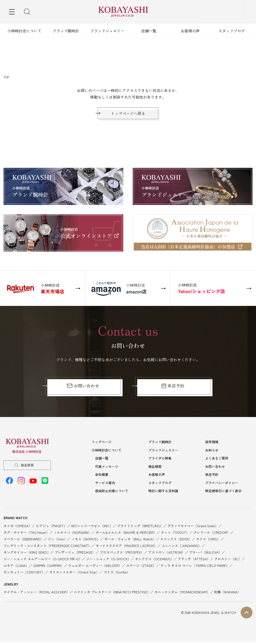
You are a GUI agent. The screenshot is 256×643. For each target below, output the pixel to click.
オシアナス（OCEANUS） (154, 559)
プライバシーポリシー (221, 484)
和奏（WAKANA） (227, 593)
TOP (6, 77)
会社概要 (101, 476)
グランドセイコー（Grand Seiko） (192, 526)
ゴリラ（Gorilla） (117, 572)
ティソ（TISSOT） (175, 533)
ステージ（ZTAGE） (141, 566)
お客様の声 (190, 31)
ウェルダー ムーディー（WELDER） (95, 566)
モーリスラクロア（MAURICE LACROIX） (126, 546)
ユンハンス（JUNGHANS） (182, 546)
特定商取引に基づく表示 (223, 491)
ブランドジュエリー (107, 31)
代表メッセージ (106, 468)
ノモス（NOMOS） (85, 539)
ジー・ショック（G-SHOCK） (108, 559)
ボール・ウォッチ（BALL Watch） (130, 539)
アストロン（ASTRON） (166, 553)
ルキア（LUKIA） (16, 566)
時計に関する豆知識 (163, 491)
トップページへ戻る (128, 114)
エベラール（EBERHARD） (24, 539)
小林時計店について (24, 31)
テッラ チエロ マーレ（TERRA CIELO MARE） (194, 566)
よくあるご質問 (216, 460)
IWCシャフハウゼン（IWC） (92, 526)
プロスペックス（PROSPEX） (122, 553)
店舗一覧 (148, 31)
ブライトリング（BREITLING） (140, 526)
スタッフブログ (231, 31)
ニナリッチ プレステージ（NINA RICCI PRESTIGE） (112, 593)
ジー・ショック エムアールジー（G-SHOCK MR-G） (43, 559)
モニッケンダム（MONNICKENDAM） (182, 593)
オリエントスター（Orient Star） (74, 572)
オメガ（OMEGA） (18, 526)
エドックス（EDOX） (176, 539)
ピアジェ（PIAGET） (51, 526)
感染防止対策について (111, 491)
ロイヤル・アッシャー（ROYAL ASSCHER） (37, 593)
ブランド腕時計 (66, 31)
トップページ (101, 444)
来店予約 (173, 388)
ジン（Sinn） (57, 539)
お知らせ (211, 452)
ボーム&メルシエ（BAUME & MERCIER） (126, 533)
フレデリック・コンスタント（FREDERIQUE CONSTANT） (47, 546)
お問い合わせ (83, 388)
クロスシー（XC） (228, 559)
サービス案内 (105, 484)
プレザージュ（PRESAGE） (75, 553)
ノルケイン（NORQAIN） (72, 533)
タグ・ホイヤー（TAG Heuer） (26, 533)
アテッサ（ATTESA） (194, 559)
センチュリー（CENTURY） (24, 572)
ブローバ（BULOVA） (205, 553)
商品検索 (27, 467)
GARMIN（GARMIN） (48, 566)
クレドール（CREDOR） (212, 533)
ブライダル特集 (160, 460)
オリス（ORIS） (208, 539)
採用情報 (211, 444)
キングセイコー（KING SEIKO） (27, 553)
